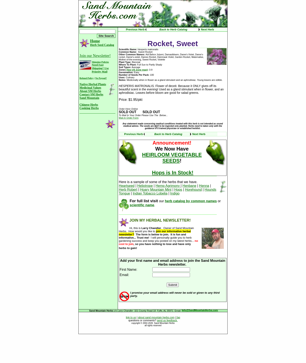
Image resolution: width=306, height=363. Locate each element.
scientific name (142, 205)
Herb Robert (128, 189)
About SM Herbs (90, 91)
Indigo (175, 193)
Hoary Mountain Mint (155, 189)
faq (178, 317)
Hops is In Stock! (172, 172)
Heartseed (127, 186)
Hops (178, 189)
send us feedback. (167, 320)
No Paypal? (101, 78)
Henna (204, 186)
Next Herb (207, 29)
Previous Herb (135, 29)
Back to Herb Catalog (173, 29)
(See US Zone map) (137, 69)
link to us (131, 317)
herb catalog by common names (191, 201)
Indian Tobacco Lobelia (150, 193)
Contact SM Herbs (91, 94)
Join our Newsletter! (95, 56)
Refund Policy (86, 78)
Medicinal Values (90, 87)
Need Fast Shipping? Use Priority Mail (100, 68)
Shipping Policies (100, 62)
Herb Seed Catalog (102, 45)
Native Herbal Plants (92, 84)
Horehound (193, 189)
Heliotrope (145, 186)
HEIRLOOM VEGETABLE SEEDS (172, 158)
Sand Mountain (89, 98)
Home (95, 41)
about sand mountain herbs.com (156, 317)
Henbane (189, 186)
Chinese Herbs (88, 104)
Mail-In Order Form (129, 118)
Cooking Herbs (89, 108)
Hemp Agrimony (168, 186)
